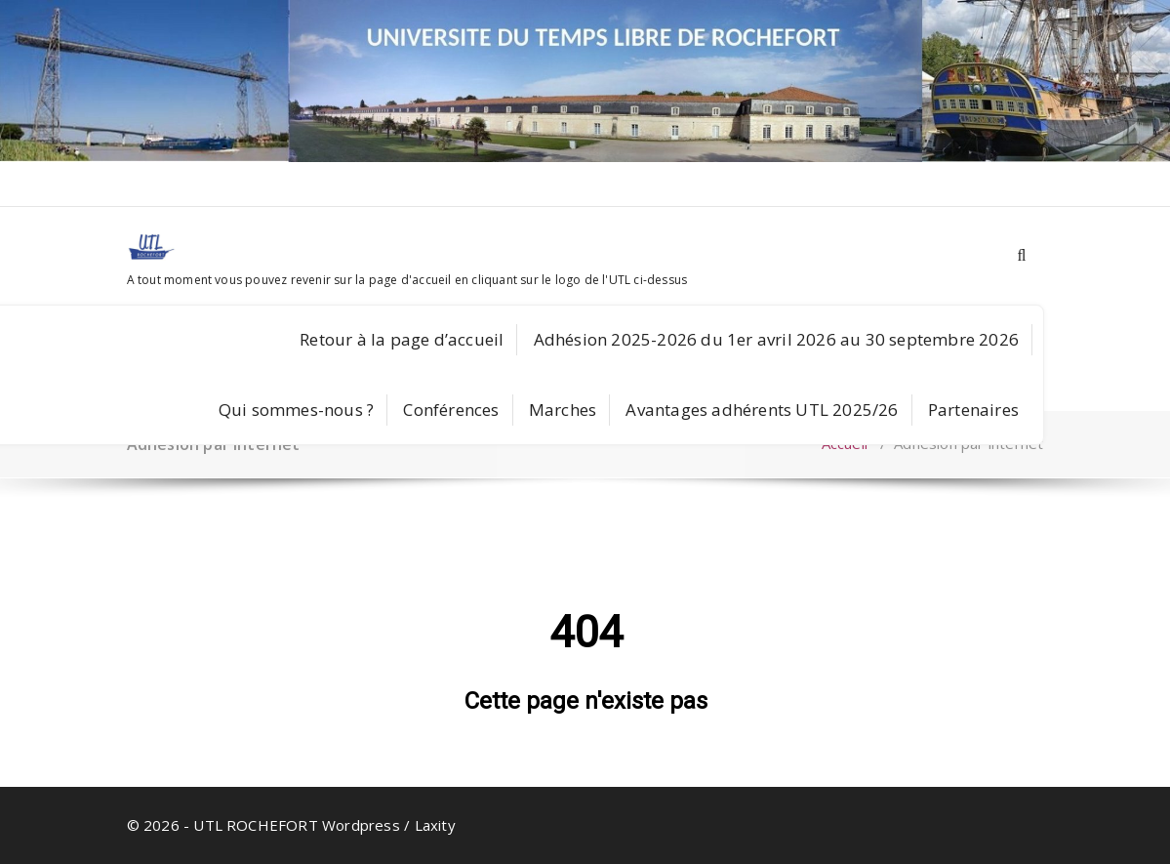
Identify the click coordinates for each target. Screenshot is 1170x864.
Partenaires (973, 409)
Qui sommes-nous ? (296, 409)
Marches (562, 409)
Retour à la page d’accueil (402, 339)
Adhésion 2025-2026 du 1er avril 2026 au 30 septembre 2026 (776, 339)
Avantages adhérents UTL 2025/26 (761, 409)
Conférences (451, 409)
